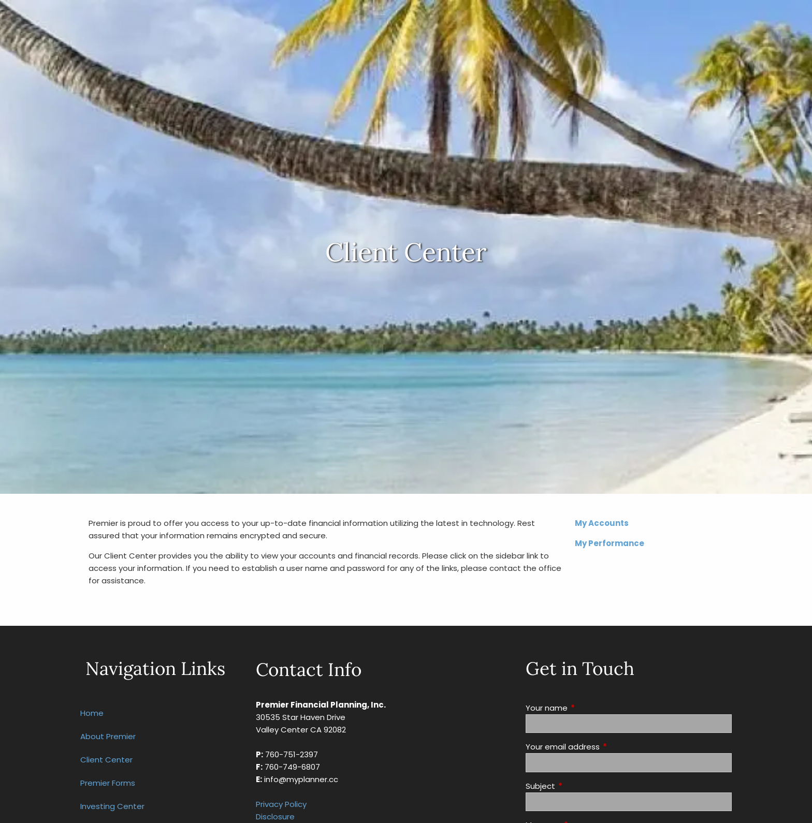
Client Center (106, 759)
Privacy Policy (281, 804)
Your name (586, 707)
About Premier (108, 736)
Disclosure (275, 816)
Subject (580, 786)
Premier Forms (107, 782)
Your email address (602, 746)
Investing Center (112, 806)
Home (92, 713)
